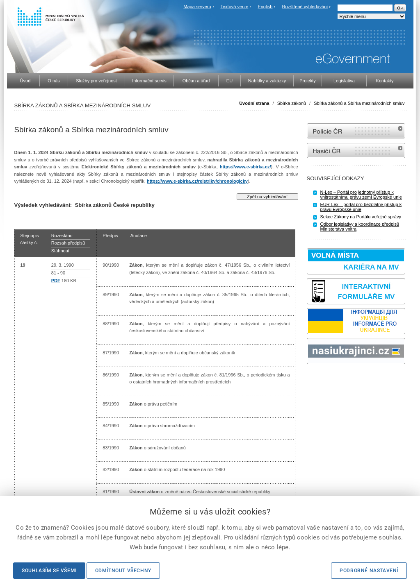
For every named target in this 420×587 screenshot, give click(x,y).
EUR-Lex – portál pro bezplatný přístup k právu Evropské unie (361, 207)
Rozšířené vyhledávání (305, 6)
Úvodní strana (254, 103)
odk (310, 379)
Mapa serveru (197, 6)
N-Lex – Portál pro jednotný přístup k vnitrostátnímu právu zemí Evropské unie (361, 194)
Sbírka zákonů (291, 103)
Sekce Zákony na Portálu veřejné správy (361, 216)
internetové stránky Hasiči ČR (356, 150)
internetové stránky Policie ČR (356, 130)
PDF (55, 280)
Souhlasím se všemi (49, 570)
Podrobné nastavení (369, 570)
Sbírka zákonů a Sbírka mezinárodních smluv (359, 103)
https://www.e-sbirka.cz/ (245, 166)
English (265, 6)
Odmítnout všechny (123, 570)
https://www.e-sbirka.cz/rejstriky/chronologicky (197, 181)
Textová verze (234, 6)
